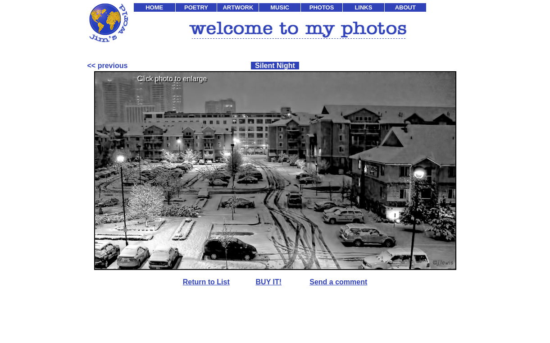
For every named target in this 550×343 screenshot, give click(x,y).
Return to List (206, 282)
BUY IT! (269, 282)
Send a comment (338, 282)
